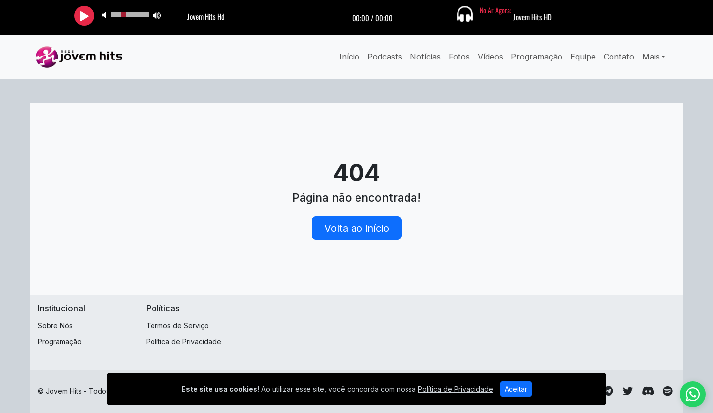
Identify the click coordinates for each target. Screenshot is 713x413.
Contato (619, 56)
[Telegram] (608, 391)
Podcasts (384, 56)
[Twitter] (628, 391)
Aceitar (516, 389)
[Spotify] (667, 391)
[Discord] (648, 391)
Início (349, 56)
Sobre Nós (55, 325)
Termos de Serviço (177, 325)
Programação (536, 56)
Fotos (459, 56)
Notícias (425, 56)
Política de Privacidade (183, 341)
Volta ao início (356, 228)
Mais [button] (651, 56)
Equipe (583, 56)
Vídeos (490, 56)
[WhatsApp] (693, 394)
